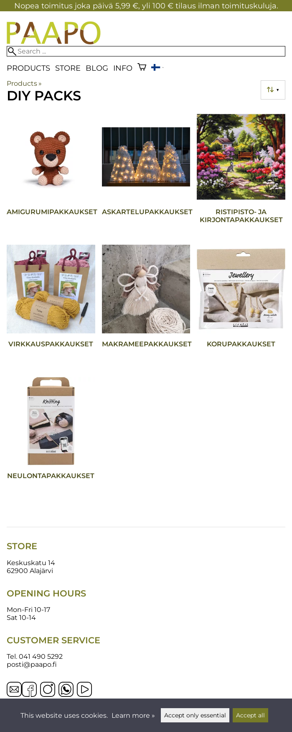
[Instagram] (47, 690)
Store (68, 68)
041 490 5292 (41, 656)
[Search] (146, 51)
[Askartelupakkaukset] (146, 175)
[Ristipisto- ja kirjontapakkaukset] (241, 175)
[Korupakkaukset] (241, 307)
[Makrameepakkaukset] (146, 307)
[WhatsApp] (66, 690)
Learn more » (133, 715)
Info (122, 68)
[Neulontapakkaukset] (51, 439)
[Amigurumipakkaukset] (51, 175)
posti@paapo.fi (32, 664)
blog (97, 68)
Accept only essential (195, 715)
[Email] (14, 695)
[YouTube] (84, 690)
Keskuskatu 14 (31, 563)
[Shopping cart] (141, 68)
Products (28, 68)
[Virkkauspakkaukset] (51, 307)
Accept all (250, 715)
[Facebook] (29, 690)
